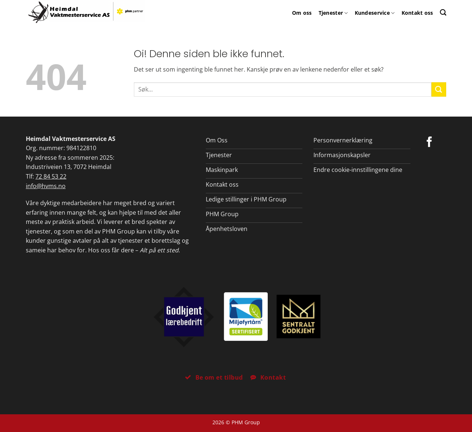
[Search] (443, 12)
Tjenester (333, 12)
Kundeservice (375, 12)
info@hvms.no (46, 186)
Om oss (302, 12)
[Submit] (438, 89)
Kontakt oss (417, 12)
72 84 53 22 (50, 176)
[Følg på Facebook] (429, 143)
